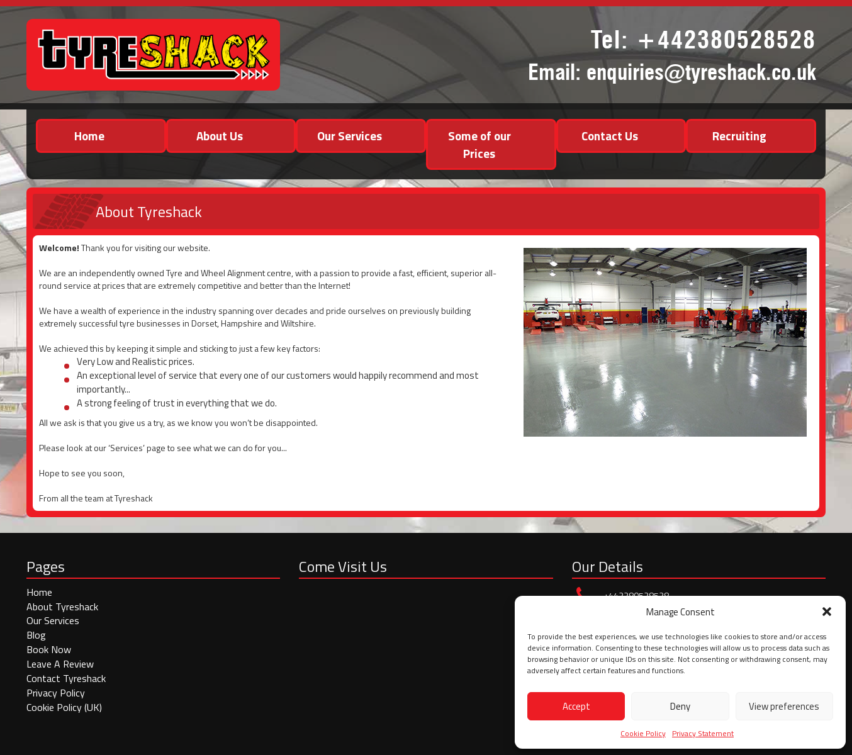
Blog (36, 634)
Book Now (48, 649)
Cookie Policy (643, 733)
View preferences (784, 706)
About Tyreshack (62, 606)
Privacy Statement (703, 733)
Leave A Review (60, 663)
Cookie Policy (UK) (64, 707)
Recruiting (739, 135)
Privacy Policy (55, 692)
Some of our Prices (479, 144)
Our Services (349, 135)
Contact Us (609, 135)
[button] (827, 611)
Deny (680, 706)
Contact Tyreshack (66, 678)
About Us (219, 135)
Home (89, 135)
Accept (576, 706)
